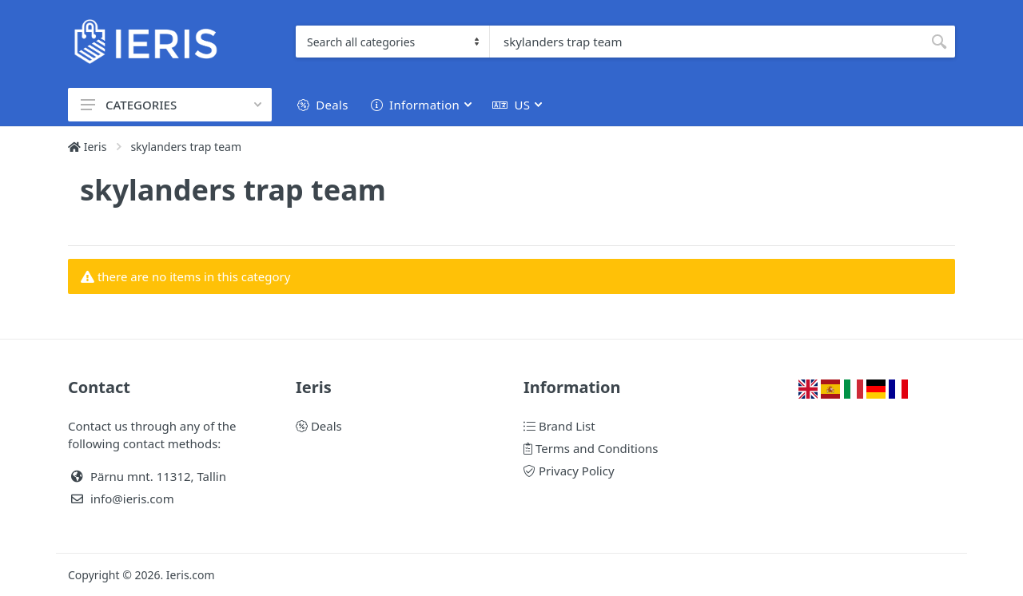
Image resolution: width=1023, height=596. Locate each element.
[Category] (393, 42)
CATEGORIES (171, 105)
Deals (319, 426)
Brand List (559, 426)
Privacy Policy (569, 471)
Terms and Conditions (591, 448)
